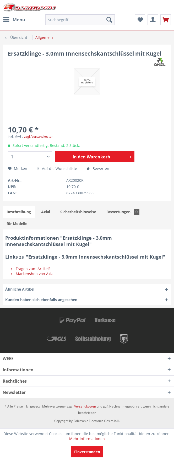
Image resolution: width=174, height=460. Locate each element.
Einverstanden (87, 451)
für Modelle (17, 223)
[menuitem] (14, 19)
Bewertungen (122, 212)
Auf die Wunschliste (56, 168)
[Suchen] (109, 19)
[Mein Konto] (153, 19)
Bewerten (97, 168)
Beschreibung (19, 211)
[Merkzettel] (140, 19)
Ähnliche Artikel (19, 289)
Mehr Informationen (87, 438)
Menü (14, 19)
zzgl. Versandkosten (38, 136)
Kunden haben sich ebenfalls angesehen (41, 299)
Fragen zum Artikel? (30, 268)
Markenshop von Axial (33, 273)
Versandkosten (85, 406)
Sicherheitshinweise (78, 211)
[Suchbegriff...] (80, 19)
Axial (45, 211)
